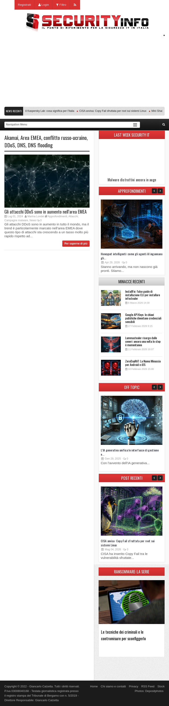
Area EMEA (30, 137)
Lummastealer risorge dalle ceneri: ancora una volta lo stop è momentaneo (143, 341)
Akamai (11, 137)
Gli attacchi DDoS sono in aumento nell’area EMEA (45, 211)
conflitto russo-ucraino (65, 137)
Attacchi (73, 216)
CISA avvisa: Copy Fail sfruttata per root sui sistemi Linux (114, 110)
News (32, 220)
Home (94, 686)
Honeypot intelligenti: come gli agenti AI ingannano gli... (131, 255)
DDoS (9, 145)
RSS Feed (147, 686)
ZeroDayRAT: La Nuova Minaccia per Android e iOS (143, 363)
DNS (21, 145)
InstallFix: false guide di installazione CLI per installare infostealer (142, 295)
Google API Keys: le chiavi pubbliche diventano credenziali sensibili (143, 318)
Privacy (133, 686)
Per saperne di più (75, 243)
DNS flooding (40, 145)
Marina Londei (36, 216)
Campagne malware (16, 220)
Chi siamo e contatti (113, 686)
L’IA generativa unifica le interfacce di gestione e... (130, 452)
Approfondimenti (57, 216)
